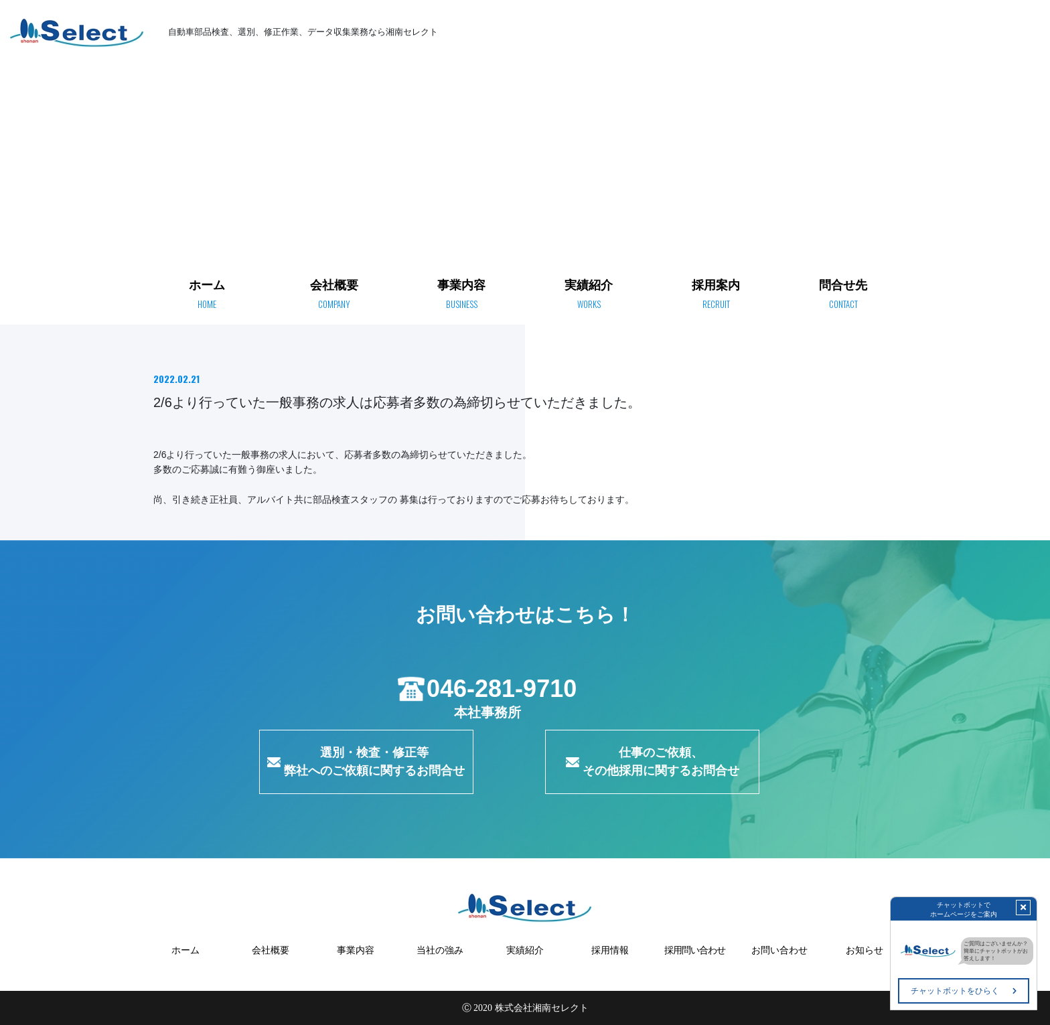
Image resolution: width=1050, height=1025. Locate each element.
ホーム (806, 76)
